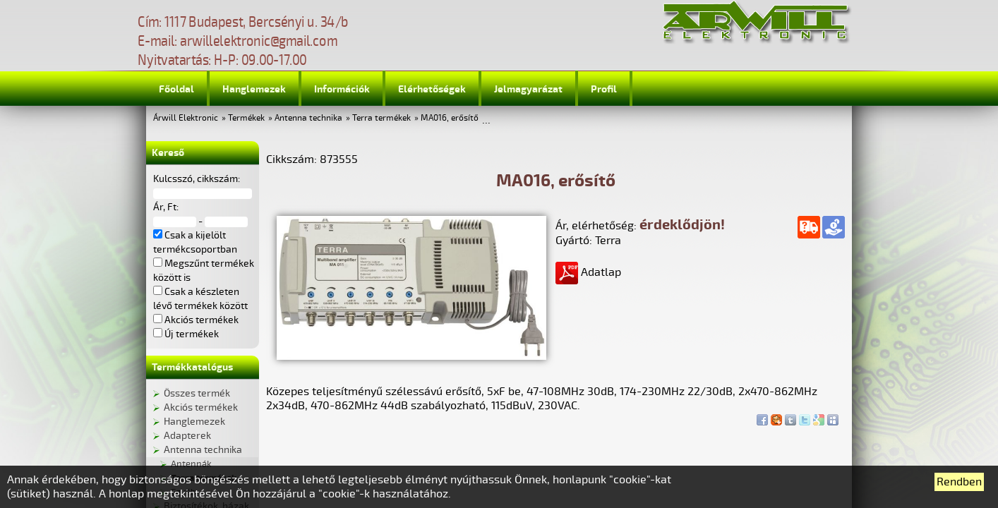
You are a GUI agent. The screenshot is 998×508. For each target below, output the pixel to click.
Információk (342, 89)
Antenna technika (308, 118)
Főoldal (176, 89)
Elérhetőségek (432, 89)
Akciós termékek (201, 407)
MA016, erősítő (450, 118)
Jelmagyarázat (528, 89)
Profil (604, 89)
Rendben (959, 482)
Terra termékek (381, 118)
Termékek (246, 118)
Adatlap (588, 272)
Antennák (191, 464)
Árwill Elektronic (185, 118)
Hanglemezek (254, 89)
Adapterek (187, 436)
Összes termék (197, 393)
